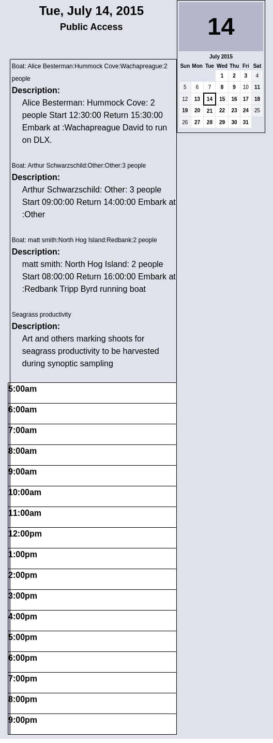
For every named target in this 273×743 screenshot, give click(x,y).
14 (210, 99)
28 (210, 122)
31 (246, 122)
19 (185, 110)
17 (246, 99)
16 (234, 99)
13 (197, 99)
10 (246, 87)
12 (185, 99)
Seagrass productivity (41, 314)
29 (222, 122)
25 (257, 110)
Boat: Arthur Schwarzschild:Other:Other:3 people (79, 165)
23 (234, 110)
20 (197, 110)
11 (257, 87)
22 (222, 110)
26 (185, 122)
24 (246, 110)
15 (222, 99)
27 (197, 122)
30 (234, 122)
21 (210, 111)
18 (257, 99)
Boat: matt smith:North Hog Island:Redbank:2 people (84, 240)
